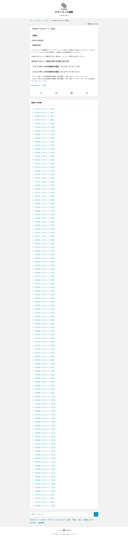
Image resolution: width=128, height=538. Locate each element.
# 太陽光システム (88, 520)
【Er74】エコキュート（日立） (45, 349)
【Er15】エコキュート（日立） (45, 174)
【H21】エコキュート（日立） (45, 502)
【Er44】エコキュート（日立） (45, 269)
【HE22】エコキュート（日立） (45, 444)
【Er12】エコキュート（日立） (45, 163)
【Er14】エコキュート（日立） (45, 171)
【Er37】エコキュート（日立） (45, 247)
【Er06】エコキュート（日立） (45, 141)
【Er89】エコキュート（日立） (45, 382)
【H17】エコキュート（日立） (45, 495)
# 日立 (44, 85)
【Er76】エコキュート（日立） (45, 356)
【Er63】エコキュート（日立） (45, 320)
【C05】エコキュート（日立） (44, 112)
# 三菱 (68, 520)
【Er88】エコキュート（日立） (45, 378)
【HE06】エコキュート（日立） (45, 411)
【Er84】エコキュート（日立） (45, 367)
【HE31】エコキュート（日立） (45, 473)
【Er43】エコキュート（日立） (45, 265)
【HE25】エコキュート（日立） (45, 454)
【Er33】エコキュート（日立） (45, 236)
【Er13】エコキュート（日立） (45, 167)
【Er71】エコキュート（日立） (45, 338)
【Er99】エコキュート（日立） (45, 393)
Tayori (64, 534)
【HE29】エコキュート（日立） (45, 469)
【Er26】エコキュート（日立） (45, 211)
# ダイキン (50, 520)
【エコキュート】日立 (42, 20)
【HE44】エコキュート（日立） (45, 487)
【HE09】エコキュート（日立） (45, 422)
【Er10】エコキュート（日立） (45, 156)
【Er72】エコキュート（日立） (45, 342)
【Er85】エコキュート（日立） (45, 371)
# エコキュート (36, 85)
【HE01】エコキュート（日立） (45, 396)
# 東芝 (74, 520)
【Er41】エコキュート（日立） (45, 258)
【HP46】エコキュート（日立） (45, 505)
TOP (31, 20)
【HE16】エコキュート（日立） (45, 440)
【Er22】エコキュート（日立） (45, 196)
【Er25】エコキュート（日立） (45, 207)
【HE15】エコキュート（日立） (45, 436)
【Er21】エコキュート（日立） (45, 192)
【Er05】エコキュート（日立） (45, 138)
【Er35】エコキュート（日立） (45, 243)
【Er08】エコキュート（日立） (45, 149)
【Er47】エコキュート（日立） (45, 276)
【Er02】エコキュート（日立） (45, 127)
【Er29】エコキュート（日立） (45, 222)
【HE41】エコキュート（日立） (45, 484)
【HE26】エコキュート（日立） (45, 458)
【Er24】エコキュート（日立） (45, 203)
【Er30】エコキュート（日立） (45, 225)
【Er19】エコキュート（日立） (45, 189)
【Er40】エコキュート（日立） (45, 254)
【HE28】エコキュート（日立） (45, 465)
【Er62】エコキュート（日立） (45, 316)
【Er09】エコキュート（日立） (45, 152)
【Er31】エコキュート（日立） (45, 229)
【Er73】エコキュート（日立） (45, 345)
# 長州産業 (41, 523)
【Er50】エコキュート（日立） (45, 287)
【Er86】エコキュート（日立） (45, 374)
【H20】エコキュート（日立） (45, 498)
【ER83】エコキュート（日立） (45, 363)
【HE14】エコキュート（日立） (45, 433)
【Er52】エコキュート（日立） (45, 291)
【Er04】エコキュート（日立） (45, 134)
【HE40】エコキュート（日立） (45, 480)
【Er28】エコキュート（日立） (45, 218)
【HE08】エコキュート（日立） (45, 418)
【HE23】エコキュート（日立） (45, 447)
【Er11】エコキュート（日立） (45, 160)
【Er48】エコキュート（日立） (45, 280)
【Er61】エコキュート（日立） (45, 312)
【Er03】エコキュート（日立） (45, 130)
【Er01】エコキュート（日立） (45, 123)
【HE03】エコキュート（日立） (45, 400)
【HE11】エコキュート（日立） (45, 429)
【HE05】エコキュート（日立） (45, 407)
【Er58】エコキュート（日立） (45, 309)
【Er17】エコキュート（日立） (45, 182)
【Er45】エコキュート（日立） (45, 272)
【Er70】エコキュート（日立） (45, 334)
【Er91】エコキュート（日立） (45, 389)
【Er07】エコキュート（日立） (45, 145)
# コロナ (43, 520)
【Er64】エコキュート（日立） (45, 323)
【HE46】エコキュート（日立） (45, 491)
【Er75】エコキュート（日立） (45, 353)
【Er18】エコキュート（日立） (45, 185)
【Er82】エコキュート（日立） (45, 360)
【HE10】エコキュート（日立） (45, 425)
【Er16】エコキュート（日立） (45, 178)
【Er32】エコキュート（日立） (45, 232)
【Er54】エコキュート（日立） (45, 294)
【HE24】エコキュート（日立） (45, 451)
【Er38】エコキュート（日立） (45, 251)
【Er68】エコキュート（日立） (45, 331)
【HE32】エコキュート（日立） (45, 476)
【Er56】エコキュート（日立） (45, 302)
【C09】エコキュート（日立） (44, 116)
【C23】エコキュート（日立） (44, 120)
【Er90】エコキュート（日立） (45, 385)
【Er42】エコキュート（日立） (45, 262)
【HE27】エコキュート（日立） (45, 462)
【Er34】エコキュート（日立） (45, 240)
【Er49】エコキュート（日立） (45, 283)
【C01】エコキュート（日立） (44, 109)
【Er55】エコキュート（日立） (45, 298)
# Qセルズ (33, 523)
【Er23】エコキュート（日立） (45, 200)
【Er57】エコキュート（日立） (45, 305)
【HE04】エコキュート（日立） (45, 404)
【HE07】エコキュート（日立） (45, 414)
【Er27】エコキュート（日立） (45, 214)
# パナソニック (60, 520)
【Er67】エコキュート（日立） (45, 327)
